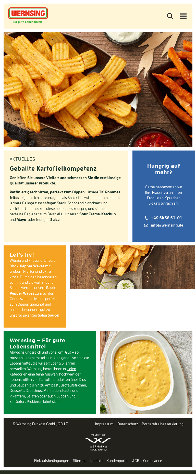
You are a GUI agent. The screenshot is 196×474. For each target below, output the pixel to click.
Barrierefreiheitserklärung (162, 424)
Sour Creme (89, 214)
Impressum (104, 424)
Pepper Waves (32, 266)
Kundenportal (117, 460)
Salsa (54, 219)
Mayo (21, 219)
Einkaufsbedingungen (51, 460)
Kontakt (96, 460)
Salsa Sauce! (48, 315)
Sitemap (80, 460)
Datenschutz (127, 424)
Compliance (152, 460)
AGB (135, 460)
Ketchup (108, 214)
